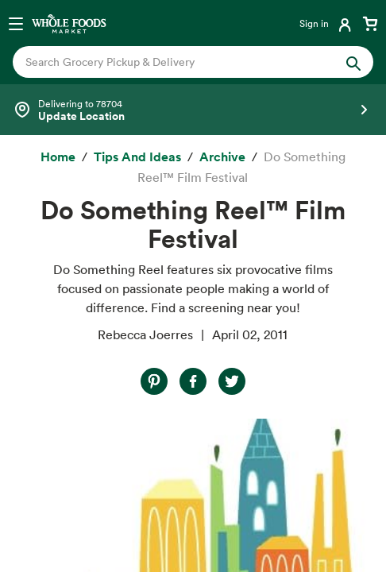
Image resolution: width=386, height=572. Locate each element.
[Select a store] (193, 110)
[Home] (58, 157)
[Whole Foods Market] (69, 23)
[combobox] (176, 62)
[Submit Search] (353, 62)
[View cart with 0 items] (370, 23)
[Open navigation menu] (15, 23)
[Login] (326, 23)
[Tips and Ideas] (137, 157)
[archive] (222, 157)
